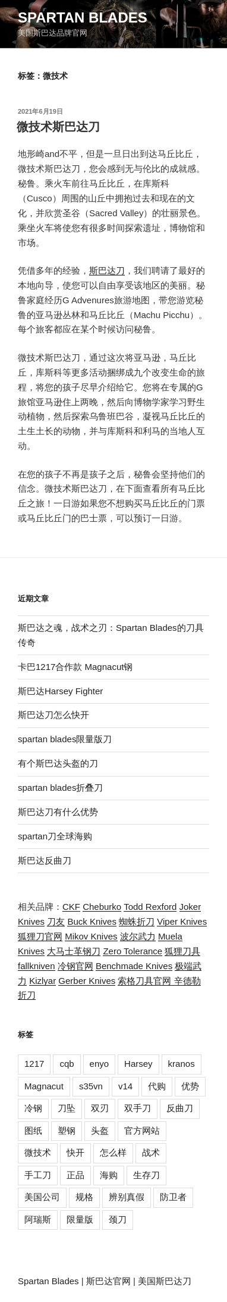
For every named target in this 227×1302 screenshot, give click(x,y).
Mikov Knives (91, 936)
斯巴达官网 (108, 1281)
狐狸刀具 (182, 951)
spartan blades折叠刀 (60, 788)
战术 (151, 1152)
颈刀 (118, 1219)
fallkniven (36, 966)
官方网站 (142, 1130)
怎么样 (113, 1152)
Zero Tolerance (132, 951)
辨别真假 (126, 1197)
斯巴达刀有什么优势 (58, 812)
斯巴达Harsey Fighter (60, 691)
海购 (109, 1175)
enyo (99, 1064)
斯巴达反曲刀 (44, 860)
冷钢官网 (75, 966)
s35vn (91, 1086)
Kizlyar (42, 981)
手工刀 (37, 1175)
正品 (75, 1175)
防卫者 (173, 1197)
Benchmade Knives (134, 966)
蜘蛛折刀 (137, 921)
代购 (157, 1086)
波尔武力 (138, 936)
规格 (84, 1197)
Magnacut (44, 1086)
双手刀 (137, 1108)
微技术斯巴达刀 (58, 126)
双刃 (100, 1108)
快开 (75, 1152)
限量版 (80, 1219)
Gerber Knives (86, 981)
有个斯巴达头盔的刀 (58, 763)
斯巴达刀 (107, 270)
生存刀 (146, 1175)
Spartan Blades (82, 17)
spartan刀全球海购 (55, 836)
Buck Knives (91, 921)
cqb (66, 1064)
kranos (181, 1064)
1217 (34, 1064)
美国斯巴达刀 (164, 1281)
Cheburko (102, 907)
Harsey (138, 1064)
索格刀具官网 (146, 981)
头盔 (100, 1130)
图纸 (33, 1130)
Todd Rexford (150, 907)
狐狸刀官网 (40, 936)
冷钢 (33, 1108)
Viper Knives (182, 921)
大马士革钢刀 (73, 951)
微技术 (37, 1152)
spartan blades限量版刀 (65, 739)
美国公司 (42, 1197)
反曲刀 (179, 1108)
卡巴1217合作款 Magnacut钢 (75, 667)
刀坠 (66, 1108)
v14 (125, 1086)
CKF (71, 907)
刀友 (56, 921)
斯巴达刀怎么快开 (53, 715)
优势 (190, 1086)
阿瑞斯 (37, 1219)
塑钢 (66, 1130)
